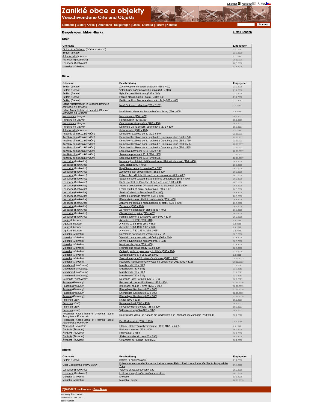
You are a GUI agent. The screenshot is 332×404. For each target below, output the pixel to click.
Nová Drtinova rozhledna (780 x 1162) (140, 105)
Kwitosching (69, 59)
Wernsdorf (68, 326)
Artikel (91, 25)
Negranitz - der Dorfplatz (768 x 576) (139, 279)
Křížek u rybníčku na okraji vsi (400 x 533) (142, 240)
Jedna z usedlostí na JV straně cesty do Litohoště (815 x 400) (153, 185)
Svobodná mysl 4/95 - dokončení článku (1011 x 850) (148, 258)
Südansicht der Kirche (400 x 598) (138, 336)
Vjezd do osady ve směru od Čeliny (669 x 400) (145, 237)
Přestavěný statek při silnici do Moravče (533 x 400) (147, 199)
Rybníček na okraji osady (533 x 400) (139, 247)
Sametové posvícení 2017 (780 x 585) (140, 154)
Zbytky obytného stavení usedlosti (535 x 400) (144, 86)
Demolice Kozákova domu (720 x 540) (140, 133)
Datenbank (105, 25)
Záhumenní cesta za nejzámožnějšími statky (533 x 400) (150, 202)
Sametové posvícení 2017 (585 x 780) (140, 151)
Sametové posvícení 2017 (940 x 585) (140, 157)
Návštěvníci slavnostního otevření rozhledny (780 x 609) (150, 111)
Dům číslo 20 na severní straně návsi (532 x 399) (146, 126)
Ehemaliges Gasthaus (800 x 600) (138, 289)
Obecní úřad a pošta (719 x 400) (137, 213)
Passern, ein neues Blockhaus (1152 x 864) (143, 282)
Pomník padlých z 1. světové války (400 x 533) (145, 216)
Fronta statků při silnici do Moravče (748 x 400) (145, 189)
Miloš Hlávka (93, 32)
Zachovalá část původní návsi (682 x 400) (142, 171)
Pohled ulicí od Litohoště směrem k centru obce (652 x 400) (152, 175)
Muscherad (68, 265)
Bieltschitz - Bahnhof (73, 49)
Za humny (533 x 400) (131, 206)
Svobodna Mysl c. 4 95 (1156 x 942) (139, 254)
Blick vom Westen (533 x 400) (135, 329)
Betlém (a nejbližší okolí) (133, 360)
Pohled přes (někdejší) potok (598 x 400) (141, 97)
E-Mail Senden (242, 32)
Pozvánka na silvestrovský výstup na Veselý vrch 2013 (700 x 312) (156, 261)
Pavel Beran (100, 389)
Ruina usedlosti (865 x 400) (134, 303)
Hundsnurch (69, 116)
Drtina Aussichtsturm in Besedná (80, 103)
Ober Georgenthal (72, 364)
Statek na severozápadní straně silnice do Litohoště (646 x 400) (154, 178)
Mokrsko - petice (128, 380)
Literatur (147, 25)
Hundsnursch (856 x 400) (133, 116)
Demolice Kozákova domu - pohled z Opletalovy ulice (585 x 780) (155, 140)
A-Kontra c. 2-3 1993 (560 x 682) (137, 223)
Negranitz (67, 279)
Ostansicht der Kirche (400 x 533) (138, 339)
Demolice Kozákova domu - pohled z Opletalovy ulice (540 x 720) (155, 137)
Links (136, 25)
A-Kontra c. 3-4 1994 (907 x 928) (137, 227)
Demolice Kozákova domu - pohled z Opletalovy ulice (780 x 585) (155, 144)
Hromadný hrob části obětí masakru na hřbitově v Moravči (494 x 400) (157, 161)
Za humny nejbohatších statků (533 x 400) (142, 209)
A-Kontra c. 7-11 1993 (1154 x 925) (138, 230)
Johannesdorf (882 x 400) (133, 130)
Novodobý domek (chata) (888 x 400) (139, 306)
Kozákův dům (69, 133)
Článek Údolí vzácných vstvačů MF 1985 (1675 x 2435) (150, 326)
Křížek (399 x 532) (129, 299)
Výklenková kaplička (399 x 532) (137, 310)
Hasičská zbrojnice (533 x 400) (136, 244)
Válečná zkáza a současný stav (136, 369)
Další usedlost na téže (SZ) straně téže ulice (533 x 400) (150, 182)
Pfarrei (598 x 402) (129, 333)
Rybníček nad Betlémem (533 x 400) (139, 93)
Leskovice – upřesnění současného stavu (142, 373)
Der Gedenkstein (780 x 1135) (136, 321)
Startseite (68, 25)
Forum (160, 25)
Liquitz (66, 220)
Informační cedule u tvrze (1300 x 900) (140, 285)
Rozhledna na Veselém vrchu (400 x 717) (142, 234)
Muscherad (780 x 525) (132, 275)
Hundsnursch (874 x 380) (133, 119)
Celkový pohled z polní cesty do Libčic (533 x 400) (147, 251)
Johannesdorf (69, 56)
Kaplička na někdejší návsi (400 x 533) (140, 168)
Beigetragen (122, 25)
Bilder (81, 25)
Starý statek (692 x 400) (132, 164)
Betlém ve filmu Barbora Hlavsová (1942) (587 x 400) (148, 100)
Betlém (66, 52)
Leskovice (68, 63)
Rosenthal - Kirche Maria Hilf (78, 313)
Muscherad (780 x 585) (132, 265)
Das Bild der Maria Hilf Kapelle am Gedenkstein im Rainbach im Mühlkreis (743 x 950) (166, 315)
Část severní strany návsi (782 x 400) (140, 123)
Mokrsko (67, 66)
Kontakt (171, 25)
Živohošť (67, 329)
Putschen (67, 299)
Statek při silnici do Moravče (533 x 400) (141, 196)
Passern (67, 282)
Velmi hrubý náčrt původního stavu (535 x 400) (145, 90)
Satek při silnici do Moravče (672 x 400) (141, 192)
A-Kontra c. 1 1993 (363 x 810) (136, 220)
